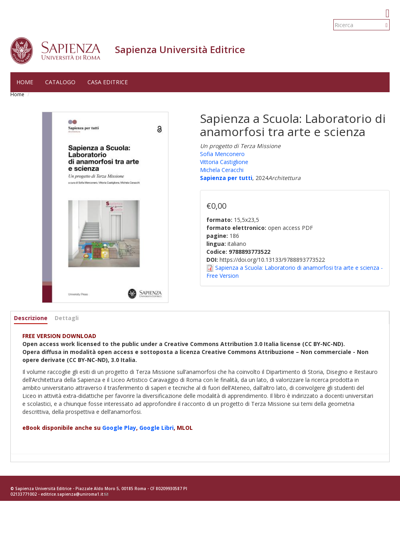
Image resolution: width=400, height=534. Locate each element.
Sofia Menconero (222, 154)
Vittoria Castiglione (224, 162)
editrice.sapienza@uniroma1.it (74, 494)
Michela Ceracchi (222, 170)
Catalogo (60, 82)
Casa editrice (107, 82)
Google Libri (156, 427)
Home (24, 82)
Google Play (119, 427)
